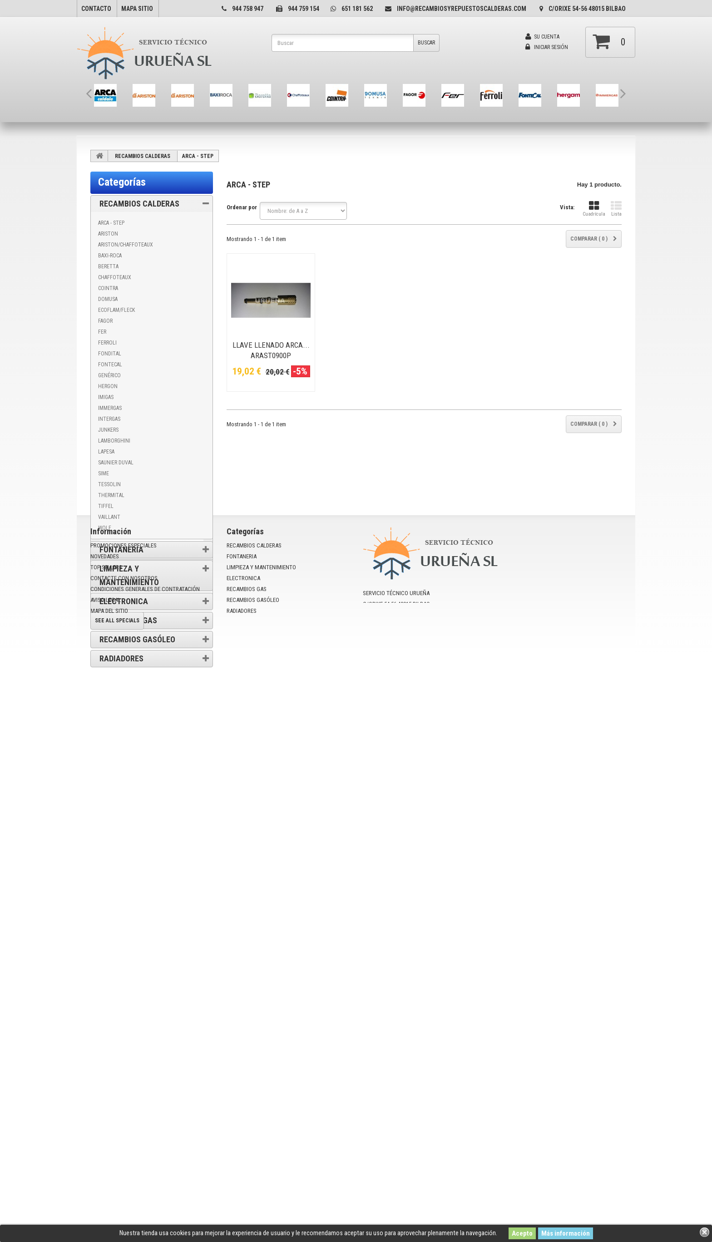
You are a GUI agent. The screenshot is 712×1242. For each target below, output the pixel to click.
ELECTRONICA (123, 601)
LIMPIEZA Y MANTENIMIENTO (129, 575)
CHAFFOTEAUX (114, 277)
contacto (96, 8)
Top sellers (106, 1111)
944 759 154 (303, 8)
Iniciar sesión (546, 47)
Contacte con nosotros (124, 1122)
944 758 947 (247, 8)
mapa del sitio (109, 1154)
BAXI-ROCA (110, 255)
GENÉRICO (109, 375)
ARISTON (108, 234)
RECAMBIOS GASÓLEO (137, 639)
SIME (103, 473)
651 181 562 (357, 8)
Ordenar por (242, 207)
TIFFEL (106, 506)
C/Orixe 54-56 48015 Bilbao (587, 8)
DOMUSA (108, 299)
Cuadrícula (594, 208)
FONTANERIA (121, 549)
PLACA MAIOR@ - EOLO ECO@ (133, 976)
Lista (616, 208)
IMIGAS (106, 397)
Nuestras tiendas (126, 785)
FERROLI (107, 343)
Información (124, 691)
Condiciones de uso (129, 732)
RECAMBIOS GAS (128, 620)
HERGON (108, 386)
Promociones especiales (152, 816)
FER (102, 332)
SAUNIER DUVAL (116, 462)
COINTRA (108, 288)
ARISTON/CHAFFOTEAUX (125, 245)
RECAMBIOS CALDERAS (142, 156)
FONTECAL (110, 364)
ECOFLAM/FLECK (116, 310)
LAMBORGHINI (114, 441)
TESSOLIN (109, 484)
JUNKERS (108, 430)
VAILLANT (109, 517)
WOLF (104, 528)
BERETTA (108, 266)
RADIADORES (121, 658)
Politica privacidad (128, 772)
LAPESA (106, 451)
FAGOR (105, 321)
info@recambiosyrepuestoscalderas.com (461, 8)
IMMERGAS (110, 408)
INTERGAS (109, 419)
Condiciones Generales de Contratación (152, 745)
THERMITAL (111, 495)
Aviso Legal (119, 758)
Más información (565, 1233)
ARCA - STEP (111, 223)
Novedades (104, 1100)
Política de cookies (128, 719)
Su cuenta (542, 37)
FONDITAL (109, 353)
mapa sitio (137, 8)
